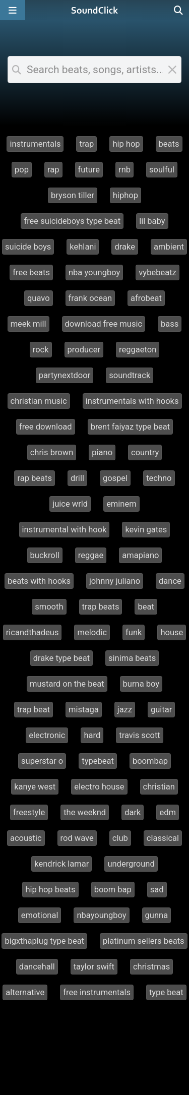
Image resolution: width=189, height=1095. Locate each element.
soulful (161, 169)
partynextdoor (65, 375)
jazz (124, 709)
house (171, 632)
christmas (151, 966)
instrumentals (35, 144)
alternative (25, 992)
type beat (166, 992)
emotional (39, 915)
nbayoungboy (101, 915)
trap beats (100, 607)
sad (157, 889)
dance (170, 581)
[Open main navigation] (12, 10)
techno (158, 478)
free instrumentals (97, 992)
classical (163, 838)
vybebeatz (157, 272)
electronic (47, 735)
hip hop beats (50, 889)
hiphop (125, 195)
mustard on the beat (67, 684)
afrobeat (146, 298)
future (89, 169)
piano (102, 452)
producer (84, 349)
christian (159, 787)
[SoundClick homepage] (94, 10)
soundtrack (129, 375)
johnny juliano (114, 581)
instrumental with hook (64, 529)
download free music (104, 324)
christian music (39, 401)
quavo (38, 298)
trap (86, 144)
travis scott (139, 735)
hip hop (126, 144)
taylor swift (94, 966)
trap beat (33, 709)
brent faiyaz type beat (130, 427)
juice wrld (70, 504)
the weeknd (85, 812)
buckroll (44, 555)
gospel (115, 478)
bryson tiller (72, 195)
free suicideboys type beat (72, 221)
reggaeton (137, 349)
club (120, 838)
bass (169, 324)
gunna (156, 915)
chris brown (52, 452)
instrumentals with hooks (132, 401)
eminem (121, 504)
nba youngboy (94, 272)
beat (146, 607)
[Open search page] (179, 10)
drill (77, 478)
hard (92, 735)
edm (167, 812)
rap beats (34, 478)
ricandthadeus (32, 632)
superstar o (42, 761)
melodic (92, 632)
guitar (161, 709)
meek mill (28, 324)
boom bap (113, 889)
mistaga (84, 709)
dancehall (37, 966)
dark (132, 812)
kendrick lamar (61, 864)
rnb (124, 169)
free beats (31, 272)
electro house (99, 787)
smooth (49, 607)
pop (22, 169)
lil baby (152, 221)
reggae (90, 555)
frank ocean (90, 298)
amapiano (140, 555)
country (145, 452)
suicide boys (28, 247)
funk (133, 632)
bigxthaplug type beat (44, 941)
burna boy (141, 684)
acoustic (26, 838)
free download (45, 427)
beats (169, 144)
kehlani (83, 247)
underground (130, 864)
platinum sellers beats (143, 941)
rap (53, 169)
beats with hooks (39, 581)
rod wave (77, 838)
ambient (169, 247)
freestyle (29, 812)
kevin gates (146, 529)
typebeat (98, 761)
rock (41, 349)
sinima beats (132, 658)
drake (124, 247)
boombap (150, 761)
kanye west (34, 787)
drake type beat (61, 658)
